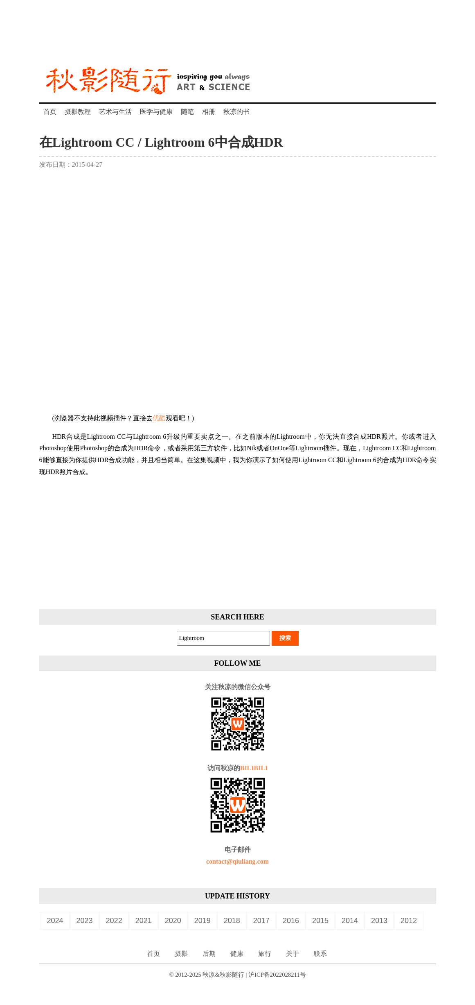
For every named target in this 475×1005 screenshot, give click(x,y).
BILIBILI (254, 768)
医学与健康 (156, 111)
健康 (236, 953)
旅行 (264, 953)
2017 (261, 921)
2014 (350, 921)
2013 (379, 921)
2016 (291, 921)
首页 (49, 111)
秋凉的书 (236, 111)
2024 (55, 921)
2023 (85, 921)
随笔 (187, 111)
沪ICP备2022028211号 (277, 974)
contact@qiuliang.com (237, 861)
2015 (320, 921)
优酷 (159, 418)
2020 (173, 921)
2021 (143, 921)
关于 (292, 953)
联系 (320, 953)
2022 (114, 921)
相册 (208, 111)
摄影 (181, 953)
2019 (202, 921)
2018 (232, 921)
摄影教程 (78, 111)
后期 (209, 953)
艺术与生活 (115, 111)
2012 (409, 921)
